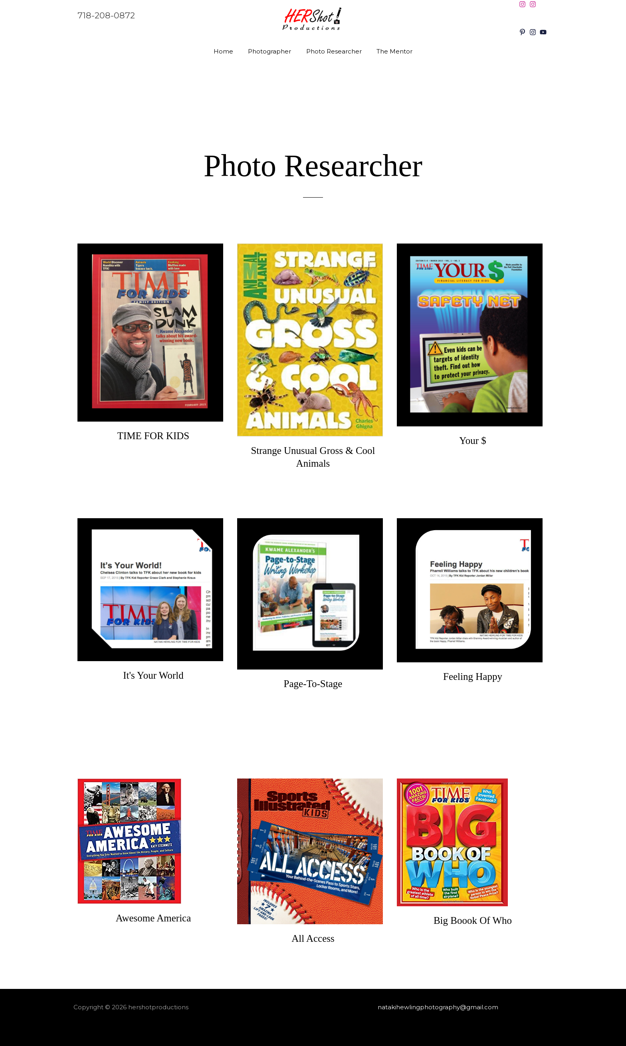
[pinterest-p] (523, 32)
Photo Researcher (332, 51)
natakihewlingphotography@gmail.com (438, 1007)
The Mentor (390, 51)
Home (228, 51)
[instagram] (523, 4)
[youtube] (544, 32)
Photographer (271, 51)
